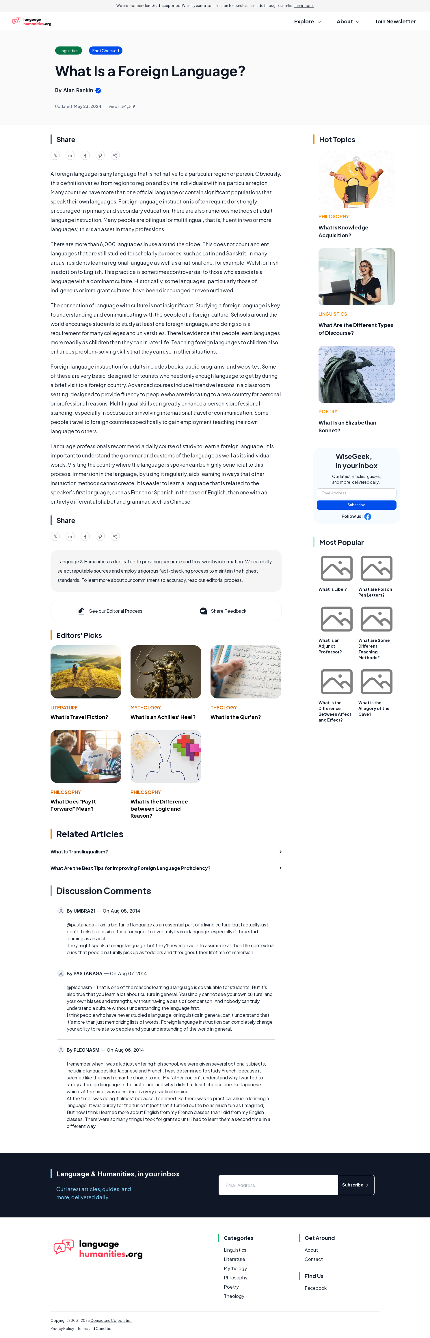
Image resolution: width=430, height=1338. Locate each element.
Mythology (146, 707)
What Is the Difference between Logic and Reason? (159, 808)
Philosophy (66, 792)
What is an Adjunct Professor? (330, 646)
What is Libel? (333, 589)
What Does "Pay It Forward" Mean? (73, 805)
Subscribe (356, 505)
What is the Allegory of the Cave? (374, 708)
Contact (314, 1259)
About (311, 1250)
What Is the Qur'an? (236, 716)
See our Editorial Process (109, 611)
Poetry (328, 411)
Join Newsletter (395, 21)
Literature (64, 707)
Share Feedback (222, 611)
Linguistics (333, 314)
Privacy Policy (62, 1328)
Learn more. (304, 5)
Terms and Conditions (96, 1328)
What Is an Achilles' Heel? (163, 716)
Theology (224, 707)
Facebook (316, 1288)
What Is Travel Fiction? (79, 716)
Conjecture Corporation (111, 1320)
